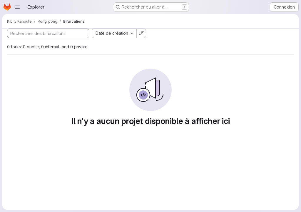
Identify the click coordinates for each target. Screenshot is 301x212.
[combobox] (114, 33)
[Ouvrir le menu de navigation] (17, 7)
